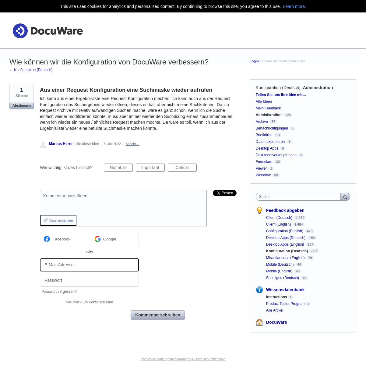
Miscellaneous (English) (286, 258)
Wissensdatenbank (285, 289)
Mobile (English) (279, 271)
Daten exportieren (270, 142)
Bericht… (132, 144)
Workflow (263, 175)
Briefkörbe (264, 135)
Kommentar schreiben (157, 315)
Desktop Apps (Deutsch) (286, 238)
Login (254, 61)
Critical (186, 168)
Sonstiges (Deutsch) (283, 278)
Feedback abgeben (285, 210)
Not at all (121, 168)
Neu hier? (89, 302)
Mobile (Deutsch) (280, 264)
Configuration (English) (285, 231)
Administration (318, 87)
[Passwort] (89, 280)
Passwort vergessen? (59, 291)
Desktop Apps (267, 148)
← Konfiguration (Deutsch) (30, 70)
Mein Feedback (268, 108)
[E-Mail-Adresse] (89, 264)
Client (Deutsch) (279, 218)
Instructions (276, 297)
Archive (262, 121)
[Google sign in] (115, 239)
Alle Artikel (274, 310)
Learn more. (294, 6)
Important (153, 168)
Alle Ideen (264, 101)
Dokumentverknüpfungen (276, 155)
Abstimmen (21, 105)
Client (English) (279, 224)
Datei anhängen (61, 220)
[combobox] (300, 197)
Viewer (261, 168)
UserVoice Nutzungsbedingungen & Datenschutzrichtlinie (183, 359)
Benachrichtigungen (272, 128)
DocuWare (276, 322)
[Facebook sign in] (64, 239)
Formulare (264, 162)
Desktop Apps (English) (285, 244)
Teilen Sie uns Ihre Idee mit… (281, 95)
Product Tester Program (285, 304)
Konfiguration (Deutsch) (278, 87)
